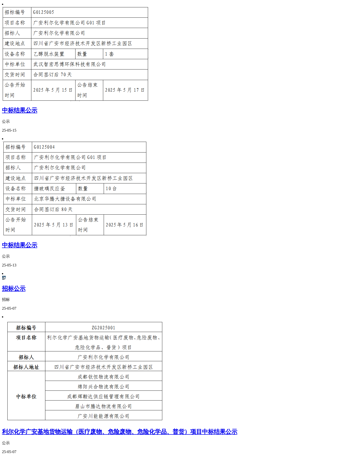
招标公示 (13, 288)
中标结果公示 (19, 110)
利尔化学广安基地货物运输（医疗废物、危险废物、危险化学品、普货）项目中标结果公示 (119, 432)
